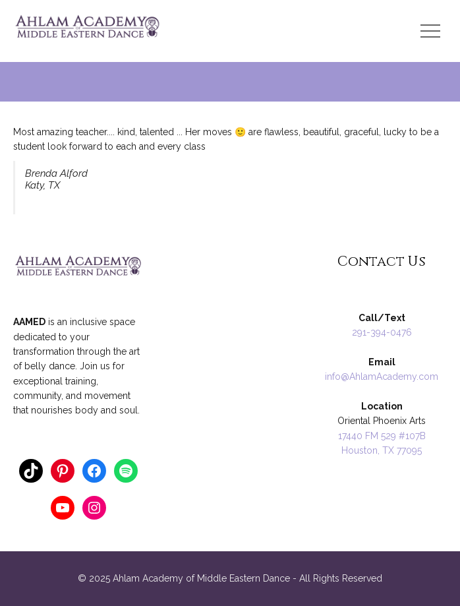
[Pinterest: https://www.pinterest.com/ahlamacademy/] (62, 471)
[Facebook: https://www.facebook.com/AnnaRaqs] (94, 471)
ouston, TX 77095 (385, 450)
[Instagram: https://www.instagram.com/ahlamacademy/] (94, 508)
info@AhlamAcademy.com (381, 376)
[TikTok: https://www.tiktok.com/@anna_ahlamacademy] (31, 471)
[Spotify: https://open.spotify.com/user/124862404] (126, 471)
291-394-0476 (382, 332)
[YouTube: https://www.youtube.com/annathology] (62, 508)
